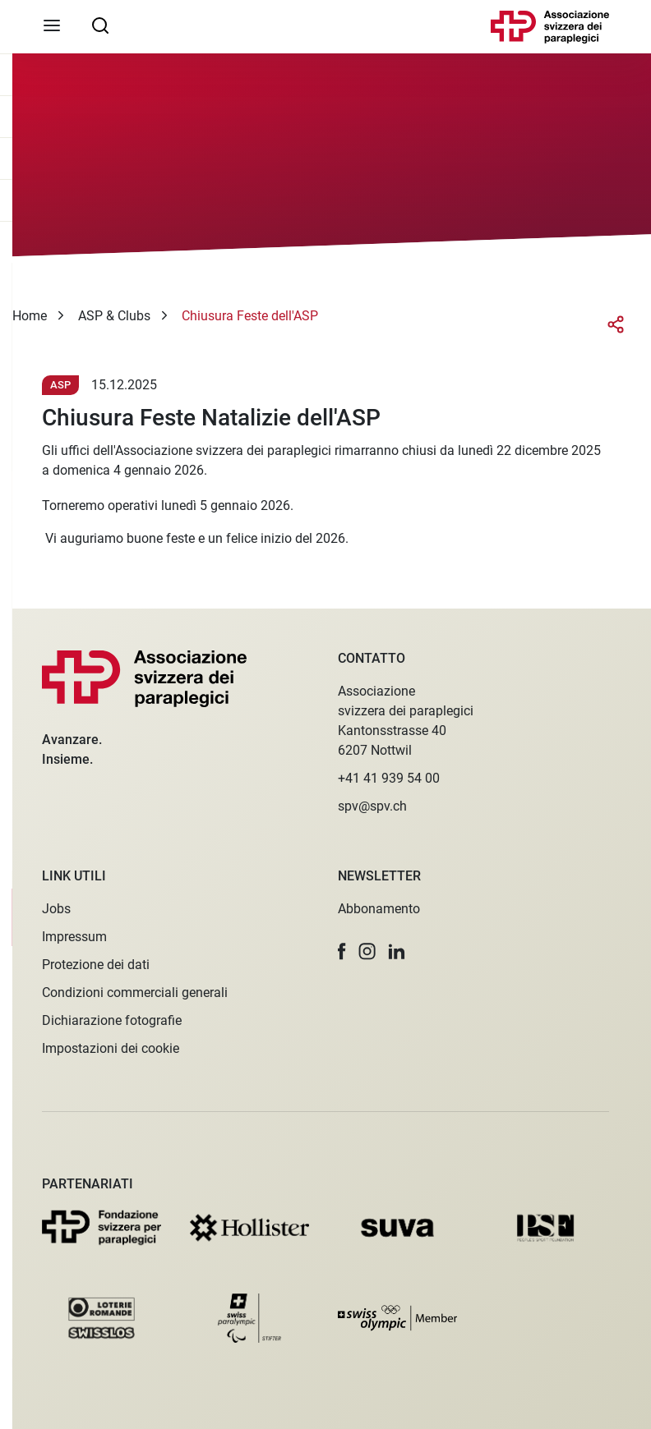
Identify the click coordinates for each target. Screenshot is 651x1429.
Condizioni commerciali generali (135, 992)
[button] (342, 951)
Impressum (74, 936)
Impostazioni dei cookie (110, 1048)
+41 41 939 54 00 (389, 778)
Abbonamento (379, 909)
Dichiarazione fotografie (112, 1020)
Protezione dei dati (96, 964)
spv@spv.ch (372, 806)
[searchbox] (100, 24)
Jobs (56, 909)
